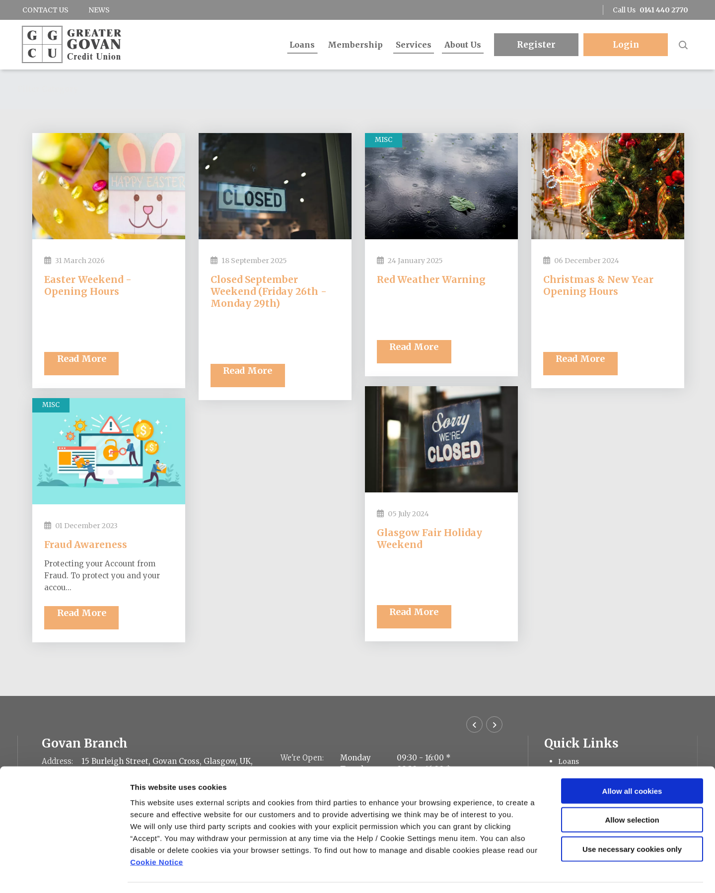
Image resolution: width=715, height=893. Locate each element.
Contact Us (45, 9)
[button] (682, 44)
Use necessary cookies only (632, 820)
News (99, 9)
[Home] (69, 45)
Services (413, 45)
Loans (302, 45)
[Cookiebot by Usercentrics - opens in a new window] (64, 873)
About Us (462, 45)
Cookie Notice (156, 833)
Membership (355, 45)
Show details (521, 873)
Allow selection (632, 791)
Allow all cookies (632, 762)
